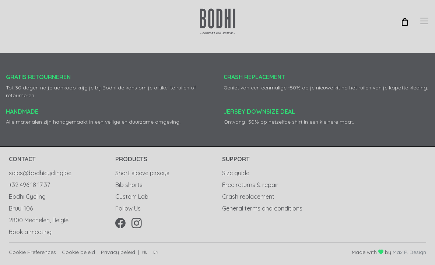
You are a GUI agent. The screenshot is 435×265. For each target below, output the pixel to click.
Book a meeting (30, 232)
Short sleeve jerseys (142, 173)
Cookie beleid (78, 252)
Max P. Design (409, 252)
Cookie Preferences (32, 252)
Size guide (235, 173)
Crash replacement (248, 196)
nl (144, 252)
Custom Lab (131, 196)
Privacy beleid (118, 252)
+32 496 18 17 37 (29, 184)
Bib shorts (129, 184)
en (155, 252)
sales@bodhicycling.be (40, 173)
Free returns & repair (250, 184)
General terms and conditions (262, 208)
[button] (405, 21)
